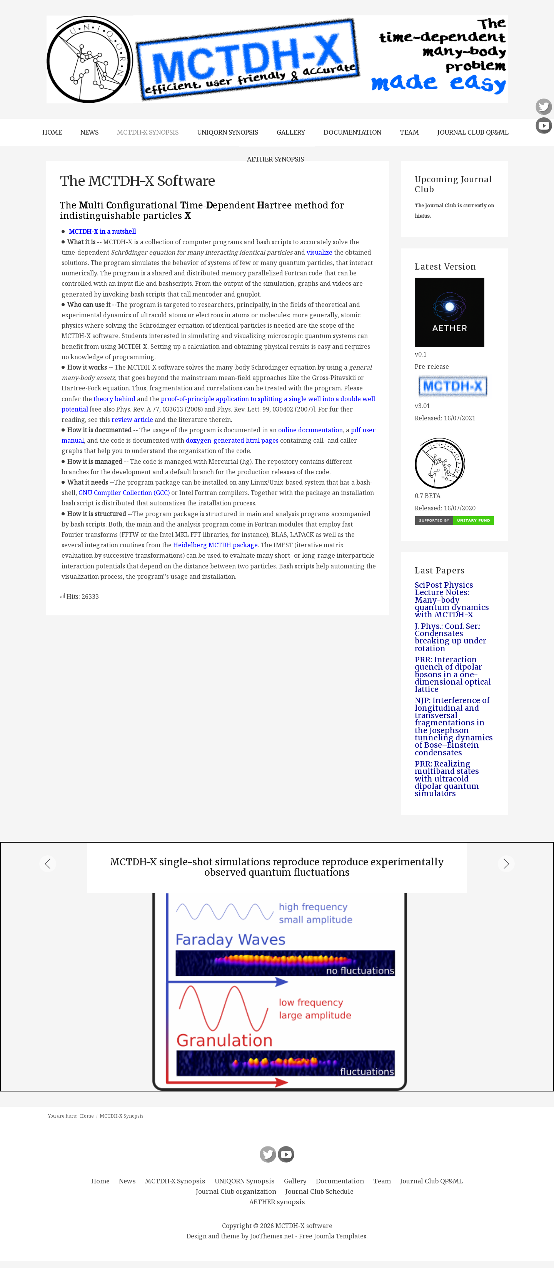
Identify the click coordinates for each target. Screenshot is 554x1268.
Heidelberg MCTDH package (215, 545)
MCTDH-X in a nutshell (102, 231)
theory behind (114, 399)
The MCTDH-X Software (137, 181)
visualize (319, 252)
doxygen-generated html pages (232, 440)
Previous (47, 871)
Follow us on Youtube (286, 1161)
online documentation (310, 430)
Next (506, 871)
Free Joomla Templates (332, 1243)
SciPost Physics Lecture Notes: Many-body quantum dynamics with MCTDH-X (453, 600)
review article (132, 419)
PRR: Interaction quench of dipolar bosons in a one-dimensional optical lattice (453, 677)
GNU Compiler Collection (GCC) (124, 492)
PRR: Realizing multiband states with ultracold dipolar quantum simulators (448, 785)
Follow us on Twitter (268, 1161)
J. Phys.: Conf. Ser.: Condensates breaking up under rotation (451, 639)
